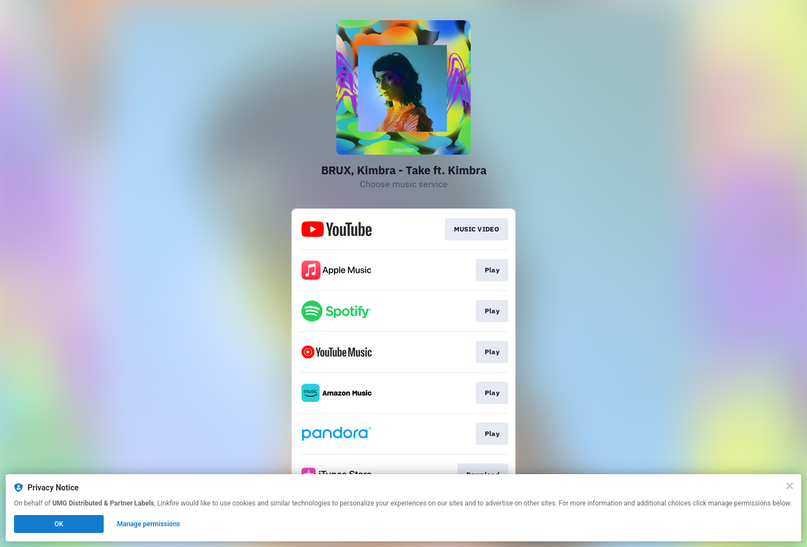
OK (58, 524)
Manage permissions (148, 524)
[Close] (790, 486)
